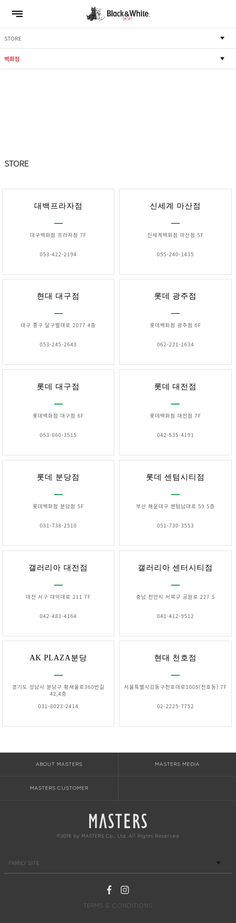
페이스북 (109, 891)
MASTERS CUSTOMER (59, 788)
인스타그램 (125, 891)
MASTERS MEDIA (177, 764)
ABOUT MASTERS (59, 764)
